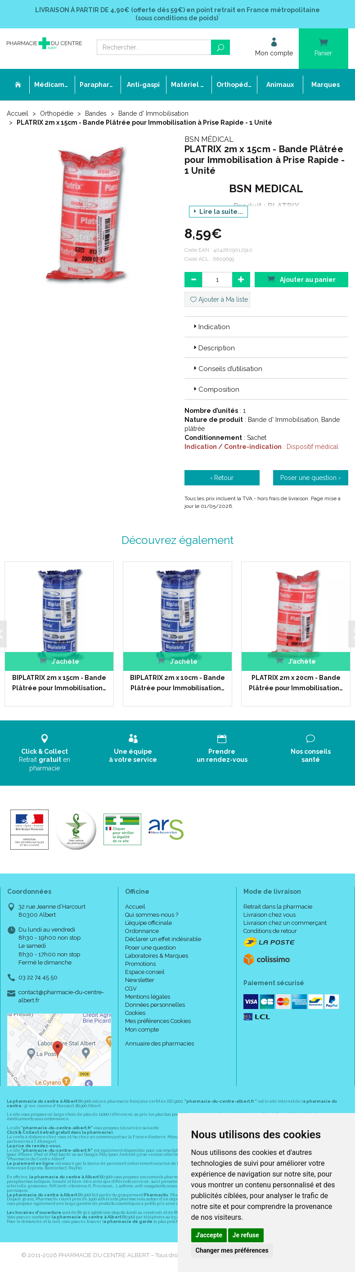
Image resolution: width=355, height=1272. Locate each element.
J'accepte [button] (209, 1235)
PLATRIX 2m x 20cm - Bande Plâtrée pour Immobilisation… (295, 682)
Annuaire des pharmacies (159, 1043)
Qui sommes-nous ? (151, 914)
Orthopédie (56, 113)
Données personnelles (155, 1004)
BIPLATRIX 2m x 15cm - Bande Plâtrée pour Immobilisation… (59, 682)
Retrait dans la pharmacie (277, 906)
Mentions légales (147, 996)
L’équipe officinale (148, 922)
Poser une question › (310, 477)
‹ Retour (222, 477)
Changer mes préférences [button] (232, 1250)
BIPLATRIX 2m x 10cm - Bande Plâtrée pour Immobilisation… (177, 682)
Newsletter (139, 980)
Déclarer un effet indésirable (163, 939)
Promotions (140, 963)
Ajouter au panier (301, 279)
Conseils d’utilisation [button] (227, 369)
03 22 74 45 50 (38, 977)
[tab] (266, 326)
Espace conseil (145, 972)
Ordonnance (142, 931)
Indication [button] (211, 327)
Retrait (44, 752)
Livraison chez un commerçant (285, 922)
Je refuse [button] (246, 1235)
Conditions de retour (270, 931)
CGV (131, 988)
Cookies (135, 1012)
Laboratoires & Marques (156, 955)
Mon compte (142, 1029)
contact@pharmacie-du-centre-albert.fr (61, 996)
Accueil (17, 113)
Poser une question (150, 947)
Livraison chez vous (269, 914)
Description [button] (213, 348)
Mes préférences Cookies (158, 1021)
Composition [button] (215, 389)
